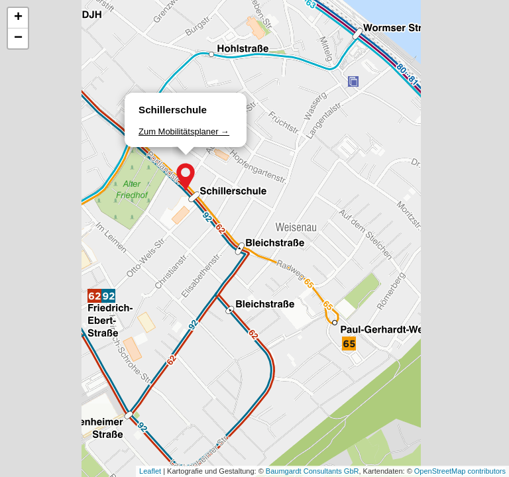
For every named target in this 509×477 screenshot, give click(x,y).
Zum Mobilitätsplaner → (184, 131)
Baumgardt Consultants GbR (312, 471)
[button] (185, 176)
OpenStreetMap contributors (460, 471)
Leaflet (150, 471)
